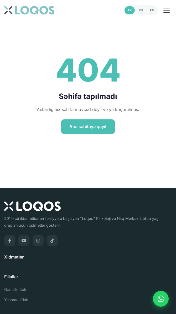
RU (141, 10)
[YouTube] (23, 240)
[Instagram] (38, 240)
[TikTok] (52, 240)
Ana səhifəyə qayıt (88, 126)
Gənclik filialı (15, 289)
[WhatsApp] (161, 299)
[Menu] (166, 10)
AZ (129, 10)
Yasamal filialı (16, 299)
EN (152, 10)
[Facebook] (9, 240)
